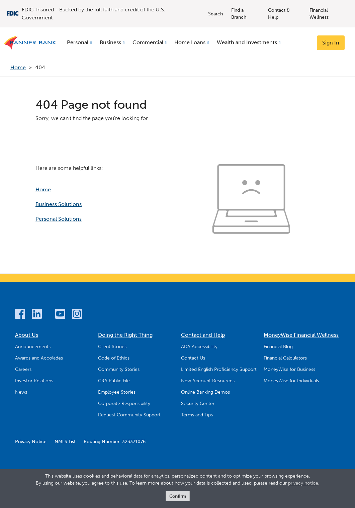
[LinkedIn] (37, 315)
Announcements (33, 346)
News (21, 392)
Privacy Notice (31, 441)
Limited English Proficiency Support (219, 369)
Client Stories (112, 346)
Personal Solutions (58, 219)
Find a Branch (238, 13)
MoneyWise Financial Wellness (301, 335)
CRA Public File (114, 381)
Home (18, 67)
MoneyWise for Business (289, 369)
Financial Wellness (319, 13)
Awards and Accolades (39, 358)
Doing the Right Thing (125, 335)
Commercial (147, 42)
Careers (23, 369)
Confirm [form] (177, 496)
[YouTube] (60, 315)
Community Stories (119, 369)
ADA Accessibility (199, 346)
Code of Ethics (113, 358)
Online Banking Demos (205, 392)
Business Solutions (58, 204)
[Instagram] (77, 315)
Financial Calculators (285, 358)
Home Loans (189, 42)
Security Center (197, 403)
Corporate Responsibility (124, 403)
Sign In (330, 42)
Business (110, 42)
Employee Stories (117, 392)
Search (215, 14)
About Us (26, 335)
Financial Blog (278, 346)
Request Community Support (129, 415)
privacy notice (303, 483)
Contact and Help (203, 335)
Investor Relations (34, 381)
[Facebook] (20, 315)
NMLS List (65, 441)
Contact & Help (279, 13)
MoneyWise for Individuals (291, 381)
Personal (77, 42)
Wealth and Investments (247, 42)
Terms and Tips (197, 415)
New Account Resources (208, 381)
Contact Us (193, 358)
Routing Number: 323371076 (115, 441)
